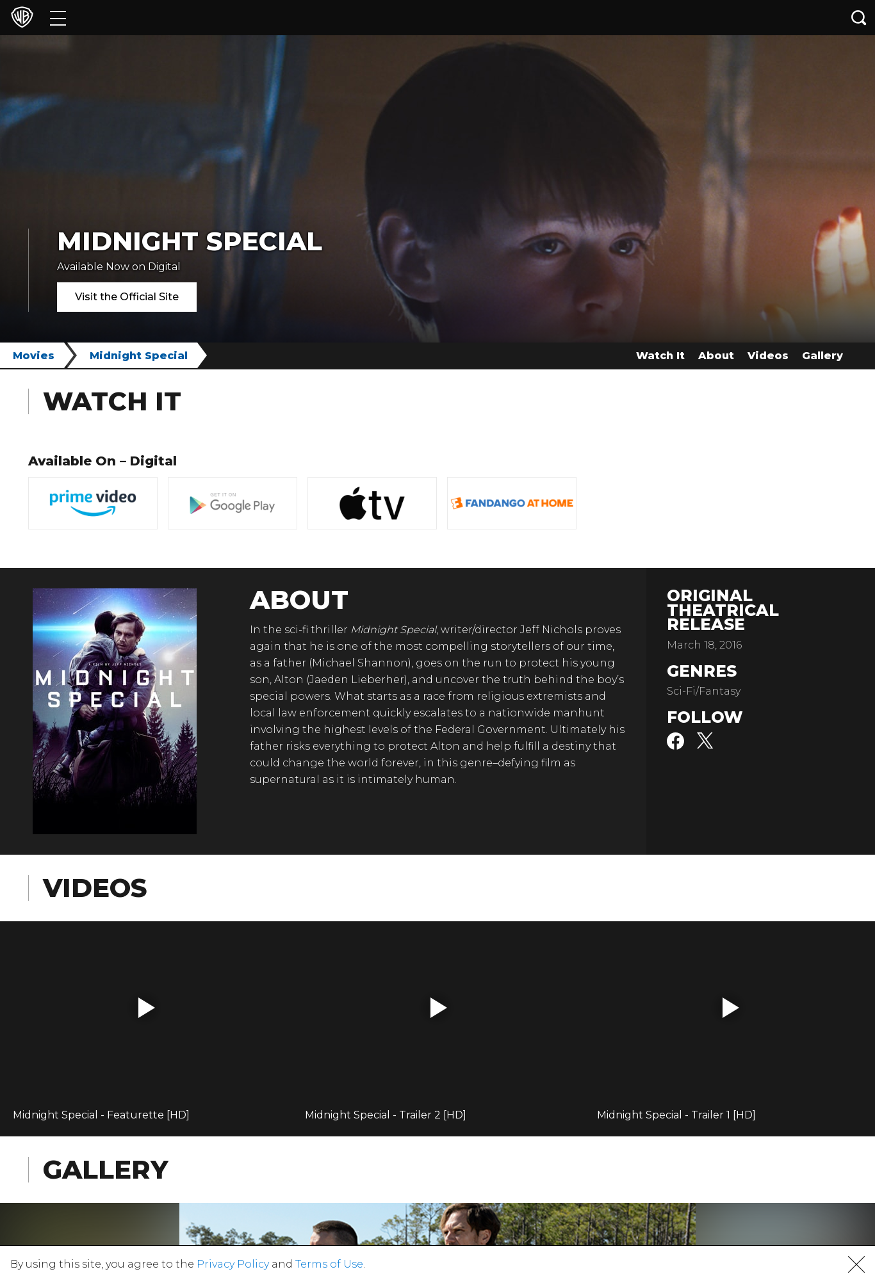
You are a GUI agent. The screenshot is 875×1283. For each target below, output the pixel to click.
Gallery (822, 356)
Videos (768, 356)
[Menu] (58, 17)
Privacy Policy (233, 1264)
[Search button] (859, 17)
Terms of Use (329, 1264)
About (716, 356)
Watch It (660, 356)
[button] (146, 1007)
